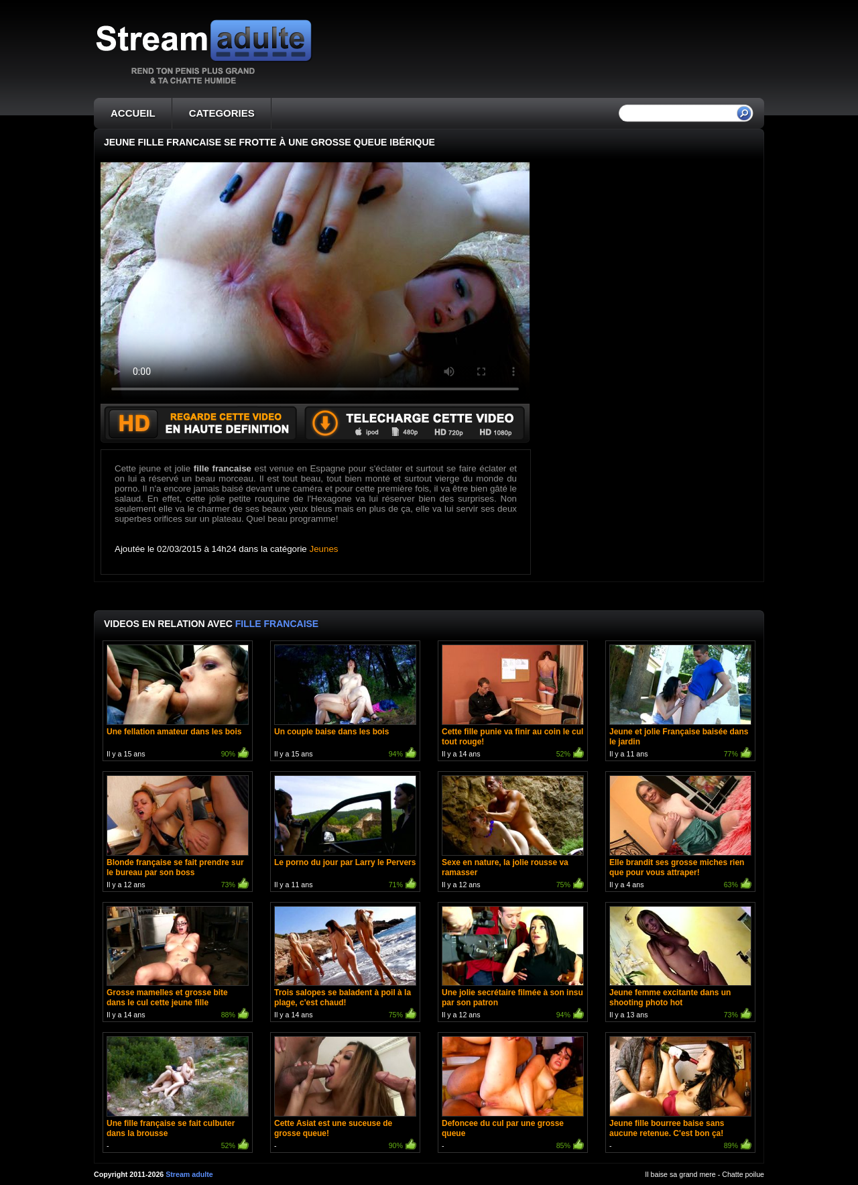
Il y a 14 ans (513, 702)
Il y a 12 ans (178, 833)
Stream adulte (189, 1174)
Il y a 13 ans (680, 964)
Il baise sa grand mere (680, 1174)
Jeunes (324, 549)
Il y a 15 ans (178, 702)
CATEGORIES (222, 113)
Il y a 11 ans (680, 702)
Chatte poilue (743, 1174)
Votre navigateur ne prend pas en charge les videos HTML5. (315, 283)
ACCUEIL (133, 113)
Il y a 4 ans (680, 833)
